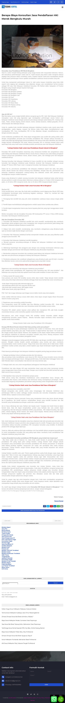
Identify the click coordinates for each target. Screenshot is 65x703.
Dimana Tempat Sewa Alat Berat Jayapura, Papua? (17, 635)
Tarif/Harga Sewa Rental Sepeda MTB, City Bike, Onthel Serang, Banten (23, 628)
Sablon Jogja (33, 2)
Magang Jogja (5, 2)
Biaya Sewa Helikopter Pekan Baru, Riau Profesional (17, 631)
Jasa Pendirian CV (15, 2)
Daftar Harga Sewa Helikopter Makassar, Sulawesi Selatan (19, 608)
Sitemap (32, 700)
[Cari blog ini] (10, 583)
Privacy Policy (40, 697)
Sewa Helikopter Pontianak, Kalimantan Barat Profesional (19, 639)
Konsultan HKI (7, 506)
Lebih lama (57, 520)
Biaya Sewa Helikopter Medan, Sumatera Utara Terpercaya (19, 620)
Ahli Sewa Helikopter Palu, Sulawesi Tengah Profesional (18, 643)
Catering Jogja (25, 2)
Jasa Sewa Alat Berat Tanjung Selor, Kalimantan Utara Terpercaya (21, 624)
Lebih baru (7, 520)
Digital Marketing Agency (30, 697)
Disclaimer (47, 697)
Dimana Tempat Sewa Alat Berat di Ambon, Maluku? (17, 616)
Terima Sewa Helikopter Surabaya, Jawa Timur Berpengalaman (20, 612)
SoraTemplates (12, 697)
